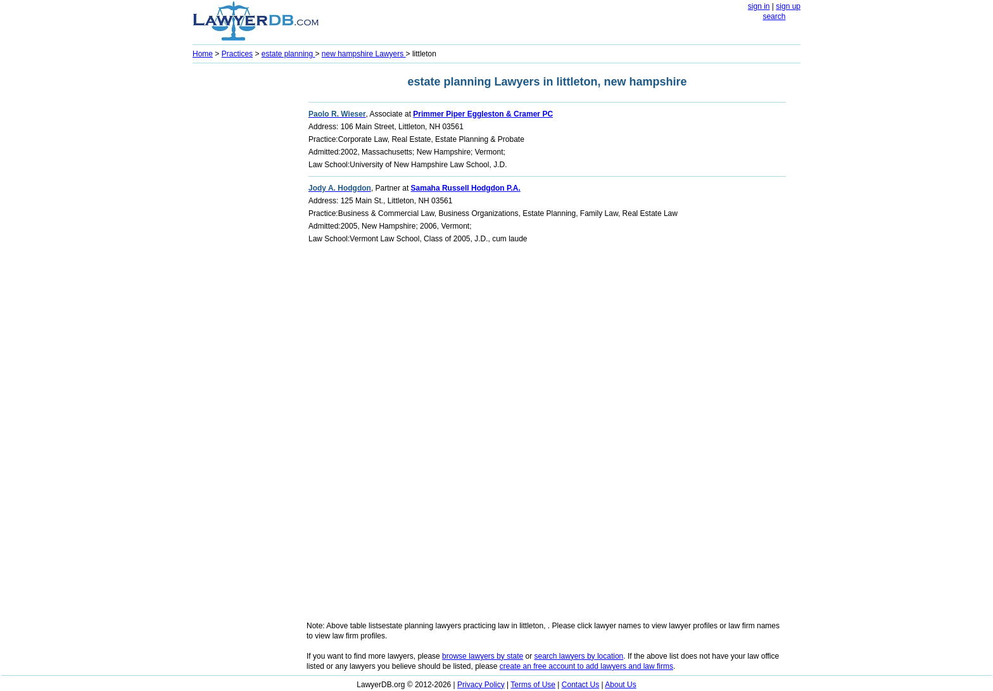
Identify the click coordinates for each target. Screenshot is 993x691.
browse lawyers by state (482, 656)
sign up (788, 6)
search (773, 16)
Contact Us (580, 684)
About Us (620, 684)
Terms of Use (532, 684)
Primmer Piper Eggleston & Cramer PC (483, 114)
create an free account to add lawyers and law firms (586, 666)
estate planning (288, 53)
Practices (237, 53)
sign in (759, 6)
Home (203, 53)
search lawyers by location (579, 656)
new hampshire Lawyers (364, 53)
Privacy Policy (481, 684)
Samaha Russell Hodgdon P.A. (466, 188)
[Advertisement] (243, 257)
